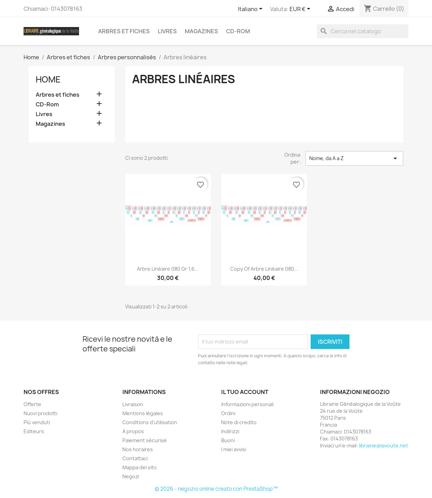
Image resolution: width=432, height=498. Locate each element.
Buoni (228, 440)
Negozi (130, 476)
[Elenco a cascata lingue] (251, 9)
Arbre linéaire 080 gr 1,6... (168, 268)
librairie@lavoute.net (383, 445)
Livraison (132, 404)
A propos (133, 431)
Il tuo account (244, 392)
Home (48, 79)
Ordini (228, 413)
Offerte (32, 404)
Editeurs (34, 431)
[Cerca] (362, 31)
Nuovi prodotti (40, 413)
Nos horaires (137, 449)
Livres (167, 31)
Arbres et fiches (124, 31)
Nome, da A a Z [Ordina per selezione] (354, 158)
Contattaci (135, 458)
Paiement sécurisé (144, 440)
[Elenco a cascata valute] (301, 9)
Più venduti (37, 422)
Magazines (201, 31)
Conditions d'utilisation (149, 422)
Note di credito (239, 422)
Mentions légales (142, 413)
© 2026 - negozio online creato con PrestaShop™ (216, 488)
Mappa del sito (139, 467)
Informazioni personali (247, 404)
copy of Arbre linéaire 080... (264, 268)
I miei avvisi (233, 449)
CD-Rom (238, 31)
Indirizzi (230, 431)
